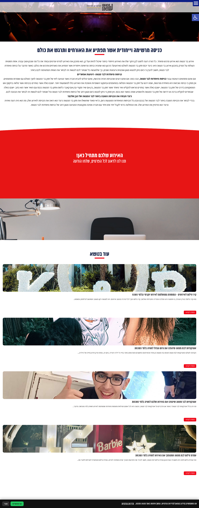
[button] (195, 17)
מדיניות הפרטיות (128, 503)
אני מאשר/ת (17, 504)
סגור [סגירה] (5, 504)
